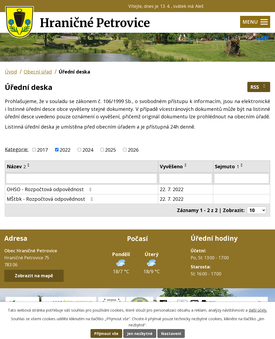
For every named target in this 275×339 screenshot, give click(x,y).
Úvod (11, 71)
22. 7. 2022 (171, 189)
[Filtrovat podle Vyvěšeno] (185, 178)
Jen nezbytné (140, 333)
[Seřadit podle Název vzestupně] (29, 164)
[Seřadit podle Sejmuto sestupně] (242, 166)
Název (16, 166)
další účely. (258, 310)
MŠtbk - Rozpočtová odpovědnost (51, 199)
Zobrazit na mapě (34, 276)
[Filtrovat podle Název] (81, 178)
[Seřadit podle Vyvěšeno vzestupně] (186, 164)
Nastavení (171, 333)
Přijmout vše (106, 333)
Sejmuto (227, 166)
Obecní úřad (38, 71)
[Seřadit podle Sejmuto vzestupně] (242, 164)
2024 (87, 149)
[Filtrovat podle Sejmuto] (241, 178)
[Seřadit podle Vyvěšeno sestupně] (186, 166)
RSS (258, 86)
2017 (42, 149)
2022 (65, 149)
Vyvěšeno (171, 166)
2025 (110, 149)
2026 (133, 149)
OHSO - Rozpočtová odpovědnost (50, 189)
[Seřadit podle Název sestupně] (29, 166)
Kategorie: (16, 149)
